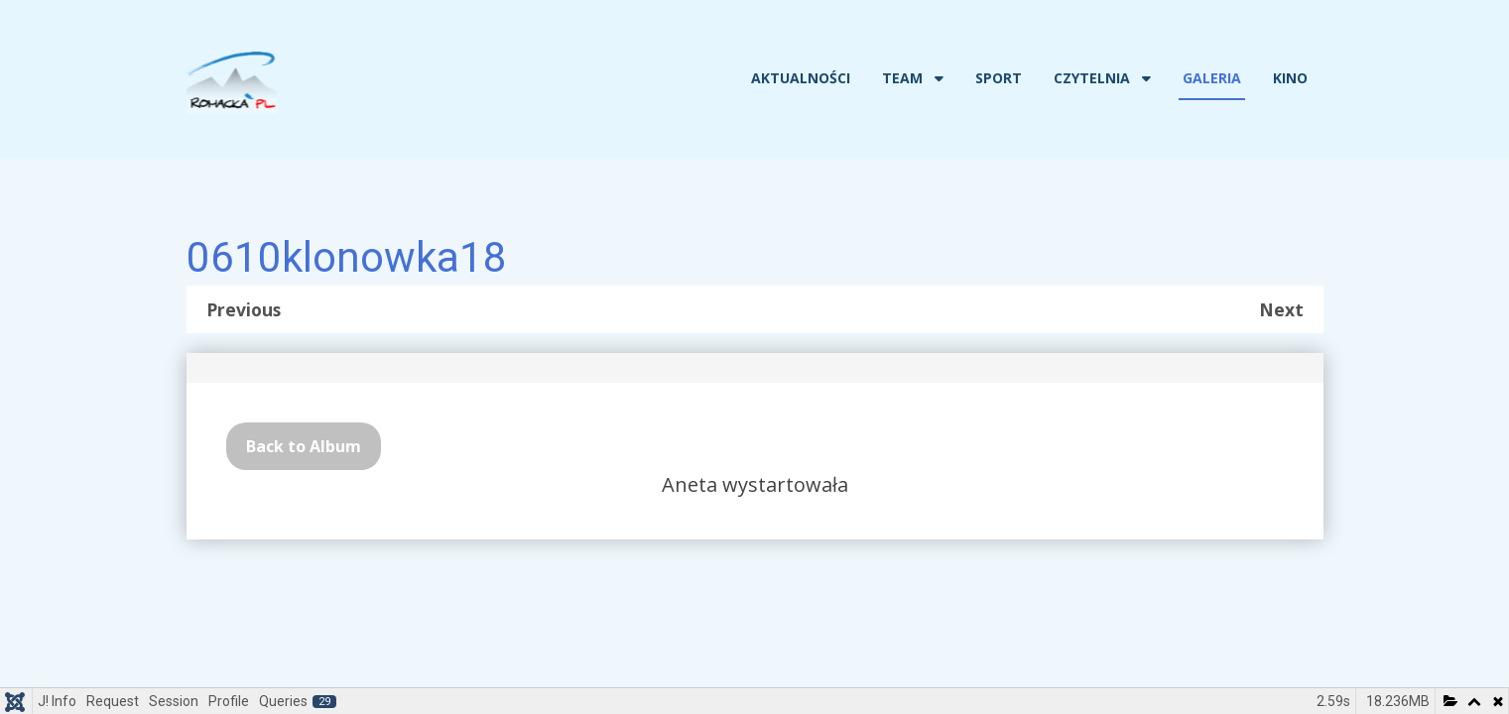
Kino (1290, 77)
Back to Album (303, 446)
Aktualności (800, 77)
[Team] (937, 78)
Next (1281, 309)
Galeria (1212, 77)
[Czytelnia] (1144, 78)
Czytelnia (1092, 77)
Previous (243, 309)
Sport (998, 77)
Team (902, 77)
